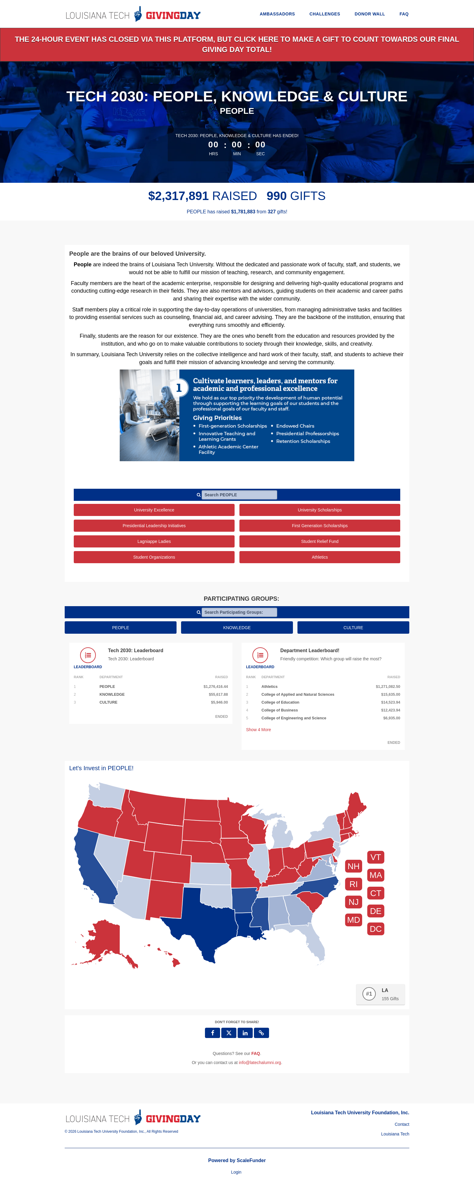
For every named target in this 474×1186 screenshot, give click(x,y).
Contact (402, 1124)
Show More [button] (258, 729)
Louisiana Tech (395, 1134)
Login (236, 1172)
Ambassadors (277, 13)
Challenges (325, 13)
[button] (261, 1033)
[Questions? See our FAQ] (255, 1053)
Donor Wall (370, 13)
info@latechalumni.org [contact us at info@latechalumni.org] (260, 1062)
